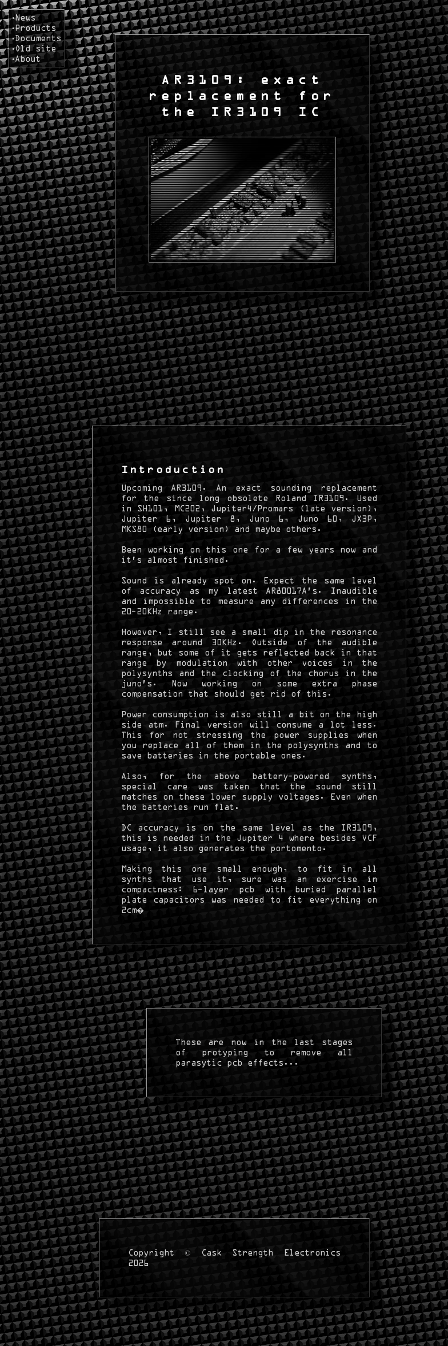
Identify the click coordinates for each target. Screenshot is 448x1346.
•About (26, 58)
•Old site (34, 48)
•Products (34, 28)
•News (23, 17)
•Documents (36, 38)
